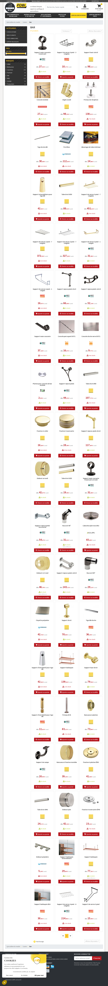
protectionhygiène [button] (62, 15)
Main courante (11, 35)
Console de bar (11, 32)
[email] (83, 958)
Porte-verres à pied (12, 38)
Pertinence (66, 31)
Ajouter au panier (67, 77)
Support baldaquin (13, 41)
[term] (60, 7)
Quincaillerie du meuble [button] (78, 15)
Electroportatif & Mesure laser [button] (13, 15)
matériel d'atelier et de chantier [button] (29, 15)
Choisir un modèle (42, 77)
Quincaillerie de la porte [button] (95, 15)
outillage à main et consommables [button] (45, 15)
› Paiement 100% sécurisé (13, 980)
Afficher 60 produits (94, 31)
